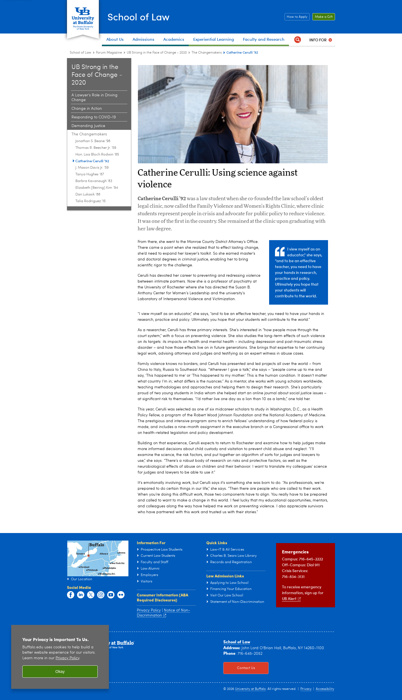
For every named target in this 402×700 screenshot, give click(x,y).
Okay (60, 671)
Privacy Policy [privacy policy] (67, 658)
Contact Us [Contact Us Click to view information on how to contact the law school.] (239, 668)
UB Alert (291, 598)
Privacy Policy (149, 610)
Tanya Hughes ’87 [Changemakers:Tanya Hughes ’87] (89, 174)
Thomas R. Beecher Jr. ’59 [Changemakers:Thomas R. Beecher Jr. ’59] (95, 148)
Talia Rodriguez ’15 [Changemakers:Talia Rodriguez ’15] (90, 201)
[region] (60, 657)
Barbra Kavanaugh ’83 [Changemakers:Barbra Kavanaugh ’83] (93, 181)
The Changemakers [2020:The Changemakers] (207, 52)
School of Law (140, 16)
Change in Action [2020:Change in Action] (86, 109)
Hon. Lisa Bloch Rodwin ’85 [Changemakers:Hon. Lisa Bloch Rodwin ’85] (97, 154)
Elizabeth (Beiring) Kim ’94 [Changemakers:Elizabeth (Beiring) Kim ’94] (96, 188)
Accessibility (325, 689)
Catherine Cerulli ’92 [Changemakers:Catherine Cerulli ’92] (92, 160)
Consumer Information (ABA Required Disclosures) (162, 597)
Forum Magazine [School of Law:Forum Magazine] (109, 52)
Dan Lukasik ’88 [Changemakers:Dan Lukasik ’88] (87, 194)
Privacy (306, 689)
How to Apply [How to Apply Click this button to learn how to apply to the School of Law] (295, 17)
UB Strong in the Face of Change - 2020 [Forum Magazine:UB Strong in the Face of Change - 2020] (157, 52)
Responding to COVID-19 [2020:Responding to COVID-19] (93, 117)
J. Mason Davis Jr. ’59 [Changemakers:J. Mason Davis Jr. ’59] (92, 167)
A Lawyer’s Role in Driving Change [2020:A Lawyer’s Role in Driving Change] (94, 97)
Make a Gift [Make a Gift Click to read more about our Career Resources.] (322, 17)
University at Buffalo (250, 689)
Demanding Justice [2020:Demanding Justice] (88, 126)
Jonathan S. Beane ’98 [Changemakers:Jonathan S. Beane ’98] (92, 141)
